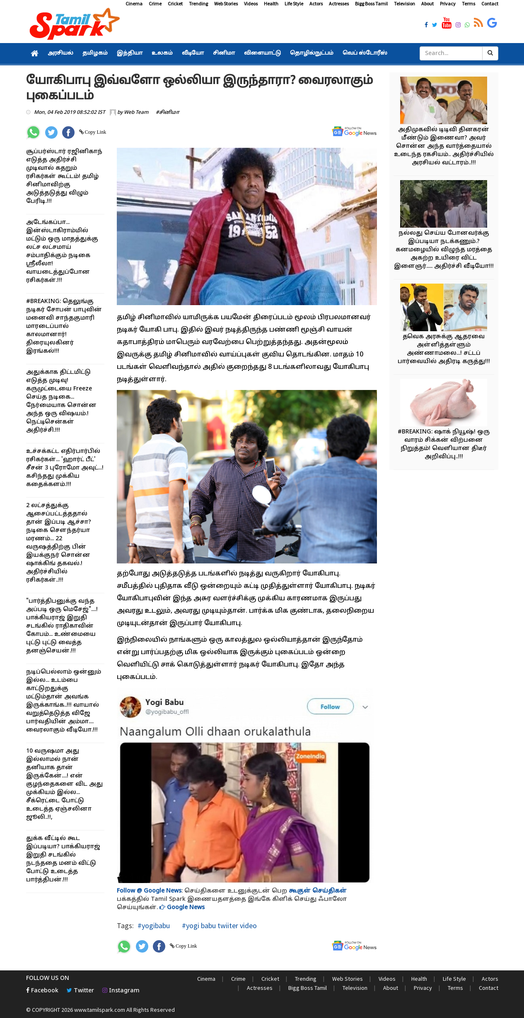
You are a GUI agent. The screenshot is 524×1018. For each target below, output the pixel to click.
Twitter (80, 990)
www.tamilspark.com (99, 1009)
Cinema (134, 3)
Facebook (42, 990)
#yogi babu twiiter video (218, 925)
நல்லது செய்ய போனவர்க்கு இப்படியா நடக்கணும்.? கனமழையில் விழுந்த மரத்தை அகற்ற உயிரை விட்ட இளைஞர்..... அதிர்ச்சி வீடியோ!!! (444, 250)
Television (404, 3)
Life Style (294, 3)
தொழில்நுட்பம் (311, 53)
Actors (316, 3)
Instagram (121, 990)
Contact (489, 3)
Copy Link (95, 132)
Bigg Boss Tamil (371, 3)
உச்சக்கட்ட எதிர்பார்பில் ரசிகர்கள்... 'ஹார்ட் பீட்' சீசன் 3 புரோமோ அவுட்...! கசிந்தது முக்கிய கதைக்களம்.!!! (65, 468)
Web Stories (226, 3)
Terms (468, 3)
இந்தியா (129, 53)
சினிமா (224, 53)
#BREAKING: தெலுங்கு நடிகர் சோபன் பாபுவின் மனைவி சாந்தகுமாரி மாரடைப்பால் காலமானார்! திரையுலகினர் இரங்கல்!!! (64, 326)
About (427, 3)
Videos (251, 3)
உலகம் (162, 53)
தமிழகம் (95, 53)
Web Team (136, 113)
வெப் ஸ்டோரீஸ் (365, 53)
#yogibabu (154, 925)
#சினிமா (167, 113)
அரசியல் (60, 53)
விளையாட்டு (262, 53)
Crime (155, 3)
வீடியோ (193, 53)
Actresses (339, 3)
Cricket (175, 3)
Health (271, 3)
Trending (198, 3)
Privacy (448, 3)
